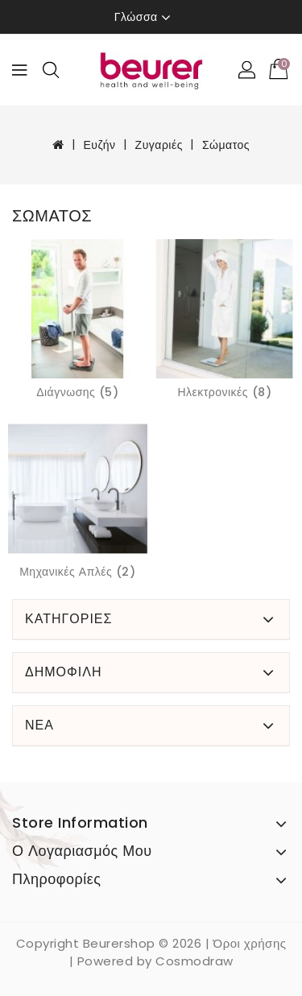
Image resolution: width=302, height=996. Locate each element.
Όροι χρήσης (250, 943)
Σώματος (226, 145)
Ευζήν (99, 145)
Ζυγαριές (159, 145)
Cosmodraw (194, 961)
